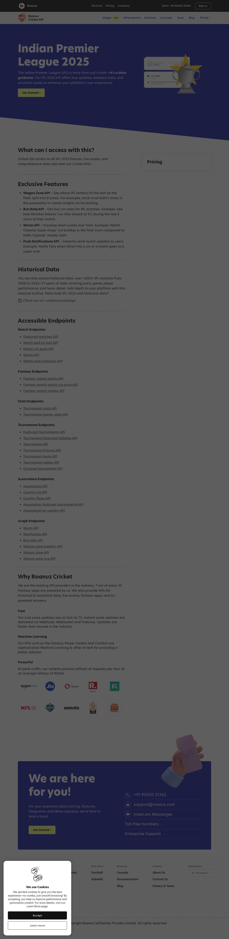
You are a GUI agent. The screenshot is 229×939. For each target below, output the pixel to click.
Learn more (37, 925)
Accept (37, 915)
